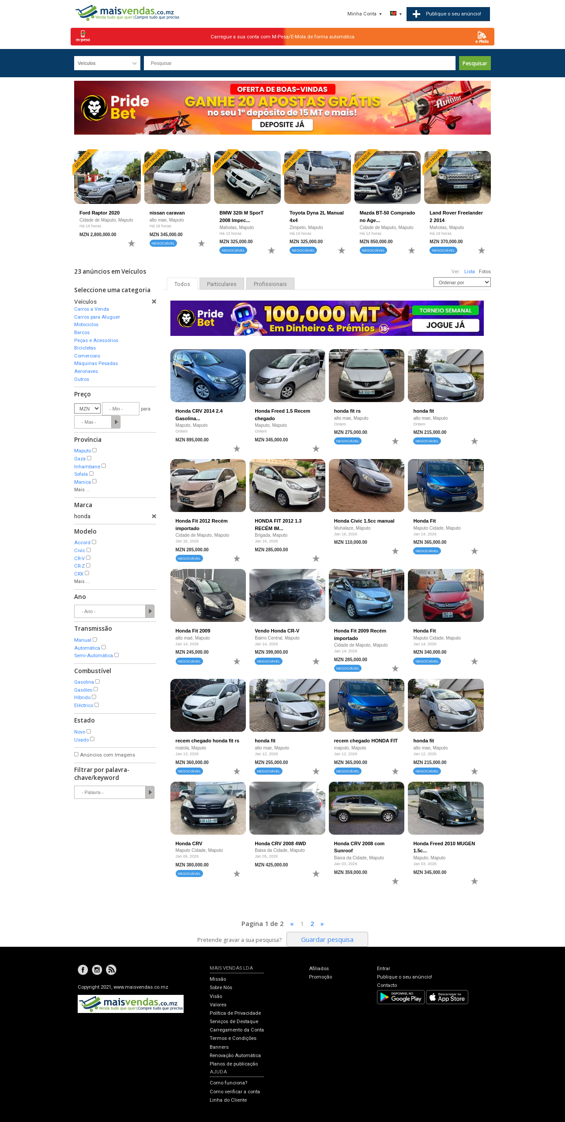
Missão (218, 979)
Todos (182, 284)
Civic (79, 550)
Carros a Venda (91, 309)
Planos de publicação (234, 1064)
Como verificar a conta (235, 1092)
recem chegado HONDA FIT (366, 740)
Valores (218, 1005)
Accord (82, 543)
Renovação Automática (235, 1055)
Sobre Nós (221, 987)
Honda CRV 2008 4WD (280, 843)
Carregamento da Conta (237, 1030)
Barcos (82, 332)
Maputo (82, 451)
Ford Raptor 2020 (99, 212)
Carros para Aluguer (97, 317)
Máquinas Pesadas (96, 363)
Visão (216, 996)
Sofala (81, 474)
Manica (82, 482)
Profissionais (270, 284)
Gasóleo (83, 690)
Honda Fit (424, 520)
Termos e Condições (233, 1038)
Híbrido (82, 697)
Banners (219, 1047)
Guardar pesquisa (327, 939)
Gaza (80, 459)
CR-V (79, 558)
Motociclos (86, 325)
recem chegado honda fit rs (208, 740)
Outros (81, 379)
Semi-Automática (93, 656)
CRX (78, 574)
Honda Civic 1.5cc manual (364, 520)
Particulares (222, 284)
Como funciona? (228, 1083)
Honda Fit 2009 (193, 630)
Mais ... (82, 489)
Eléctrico (83, 705)
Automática (87, 648)
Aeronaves (86, 371)
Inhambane (87, 467)
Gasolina (84, 682)
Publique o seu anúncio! (404, 977)
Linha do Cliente (228, 1100)
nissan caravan (167, 212)
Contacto (387, 985)
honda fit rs (347, 411)
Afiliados (319, 968)
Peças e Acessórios (96, 340)
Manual (82, 640)
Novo (79, 732)
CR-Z (79, 566)
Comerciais (87, 356)
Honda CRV (189, 843)
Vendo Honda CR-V (277, 630)
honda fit (423, 411)
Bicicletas (85, 348)
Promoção (320, 977)
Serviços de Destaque (234, 1021)
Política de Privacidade (235, 1013)
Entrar (383, 968)
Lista (469, 272)
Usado (81, 740)
